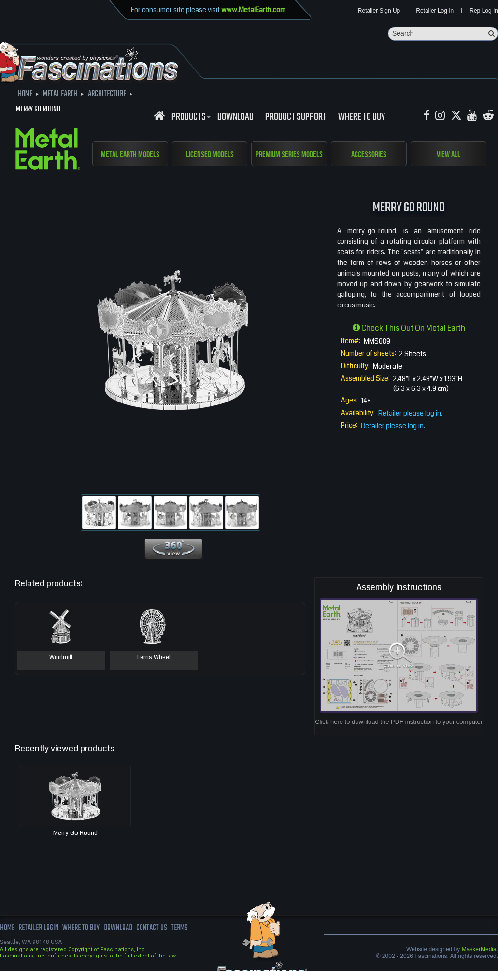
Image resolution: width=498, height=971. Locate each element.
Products (189, 117)
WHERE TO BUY (361, 117)
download (235, 117)
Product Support (296, 117)
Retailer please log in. (410, 413)
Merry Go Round (75, 833)
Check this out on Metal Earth (409, 327)
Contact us (153, 928)
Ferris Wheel (154, 658)
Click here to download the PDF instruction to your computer (399, 721)
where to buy (81, 928)
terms (181, 928)
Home (7, 928)
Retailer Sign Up (379, 10)
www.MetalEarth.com (253, 9)
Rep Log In (484, 10)
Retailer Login (38, 928)
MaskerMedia (479, 949)
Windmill (60, 658)
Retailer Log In (435, 10)
